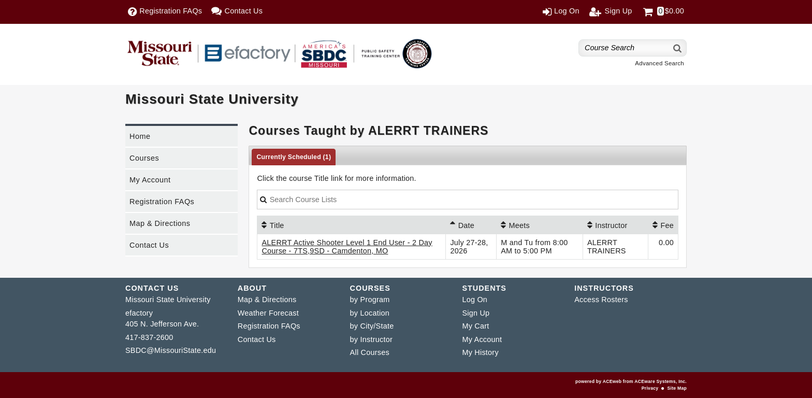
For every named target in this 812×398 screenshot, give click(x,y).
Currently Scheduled (293, 157)
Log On (474, 299)
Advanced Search (659, 63)
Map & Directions (160, 223)
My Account (149, 180)
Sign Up (475, 313)
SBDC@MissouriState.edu (170, 350)
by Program (370, 299)
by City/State (372, 326)
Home (139, 136)
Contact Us (149, 245)
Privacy (650, 388)
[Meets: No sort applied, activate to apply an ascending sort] (540, 225)
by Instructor (371, 339)
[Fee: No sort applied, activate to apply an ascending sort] (663, 225)
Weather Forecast (268, 313)
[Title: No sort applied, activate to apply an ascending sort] (351, 225)
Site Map (677, 388)
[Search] (678, 48)
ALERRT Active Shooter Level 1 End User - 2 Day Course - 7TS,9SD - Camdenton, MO (347, 246)
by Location (369, 313)
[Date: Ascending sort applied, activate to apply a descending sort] (471, 225)
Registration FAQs (161, 201)
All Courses (369, 352)
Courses (144, 158)
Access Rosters (601, 299)
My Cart (475, 326)
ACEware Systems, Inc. (660, 381)
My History (480, 352)
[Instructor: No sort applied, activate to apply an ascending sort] (615, 225)
